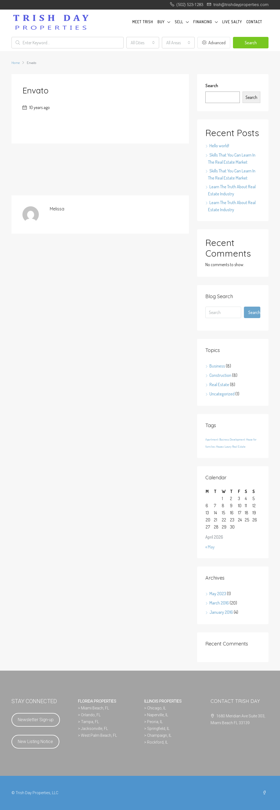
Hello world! (219, 145)
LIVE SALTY (232, 21)
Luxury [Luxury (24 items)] (227, 446)
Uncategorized (222, 394)
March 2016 (219, 603)
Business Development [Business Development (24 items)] (232, 439)
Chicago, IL (156, 708)
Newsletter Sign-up (36, 719)
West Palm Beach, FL (99, 735)
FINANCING (202, 21)
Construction (220, 375)
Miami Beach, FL (95, 708)
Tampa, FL (90, 722)
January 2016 (221, 612)
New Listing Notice (35, 741)
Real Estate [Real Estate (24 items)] (239, 446)
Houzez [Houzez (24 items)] (220, 446)
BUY (161, 21)
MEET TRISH (142, 21)
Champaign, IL (159, 735)
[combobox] (142, 42)
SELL (179, 21)
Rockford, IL (157, 742)
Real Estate (219, 384)
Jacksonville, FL (94, 728)
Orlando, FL (91, 715)
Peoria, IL (155, 722)
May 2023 (217, 593)
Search (251, 42)
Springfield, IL (158, 728)
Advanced (214, 42)
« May (210, 547)
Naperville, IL (157, 715)
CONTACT (254, 21)
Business (217, 366)
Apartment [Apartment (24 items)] (211, 439)
